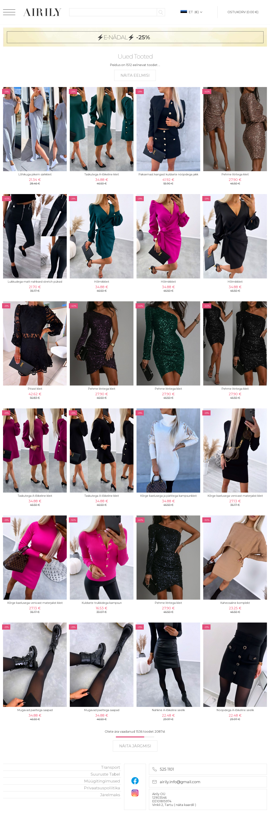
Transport (110, 767)
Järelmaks (110, 794)
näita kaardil (185, 805)
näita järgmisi (135, 746)
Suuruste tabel (105, 774)
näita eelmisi (135, 75)
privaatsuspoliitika (102, 788)
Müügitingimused (102, 781)
